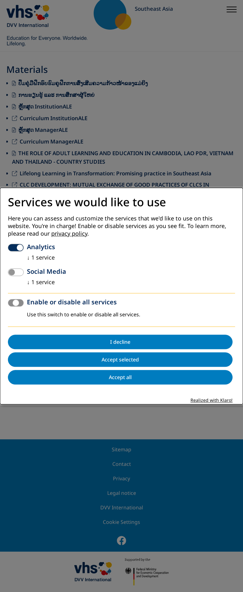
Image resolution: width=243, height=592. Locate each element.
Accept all (120, 377)
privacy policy (69, 234)
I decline (120, 341)
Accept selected (120, 359)
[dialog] (121, 296)
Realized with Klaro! (211, 400)
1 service (41, 258)
